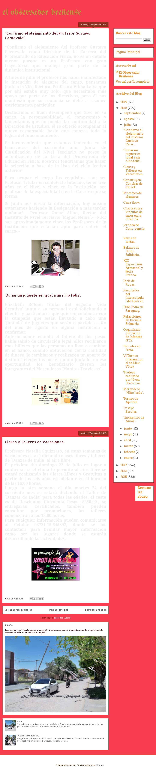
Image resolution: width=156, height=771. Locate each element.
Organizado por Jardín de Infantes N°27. (132, 335)
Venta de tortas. (129, 240)
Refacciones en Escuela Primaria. (132, 320)
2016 (124, 471)
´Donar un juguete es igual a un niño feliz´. (43, 295)
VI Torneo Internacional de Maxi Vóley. (133, 361)
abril (128, 440)
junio (128, 428)
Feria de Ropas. (129, 282)
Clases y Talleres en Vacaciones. (34, 441)
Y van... (8, 624)
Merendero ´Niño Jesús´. (133, 391)
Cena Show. (131, 202)
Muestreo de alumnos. (132, 194)
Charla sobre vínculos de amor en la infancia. (132, 214)
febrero (130, 452)
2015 (124, 477)
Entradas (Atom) (62, 618)
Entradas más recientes (18, 609)
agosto (129, 119)
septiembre (133, 113)
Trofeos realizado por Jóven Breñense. (132, 378)
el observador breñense (41, 12)
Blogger (100, 765)
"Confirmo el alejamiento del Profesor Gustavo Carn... (133, 137)
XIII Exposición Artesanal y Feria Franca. (133, 268)
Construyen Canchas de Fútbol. (132, 183)
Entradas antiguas (95, 609)
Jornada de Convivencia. (133, 228)
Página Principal (58, 609)
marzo (129, 446)
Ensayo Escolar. (130, 409)
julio (127, 125)
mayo (128, 434)
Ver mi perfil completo (133, 81)
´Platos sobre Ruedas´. (28, 735)
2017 (124, 465)
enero (128, 458)
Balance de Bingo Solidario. (131, 251)
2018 (124, 108)
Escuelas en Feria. (132, 348)
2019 (124, 102)
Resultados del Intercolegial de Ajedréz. (133, 296)
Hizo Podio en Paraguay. (133, 308)
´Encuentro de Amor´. (133, 419)
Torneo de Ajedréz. (130, 400)
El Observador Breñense (129, 74)
